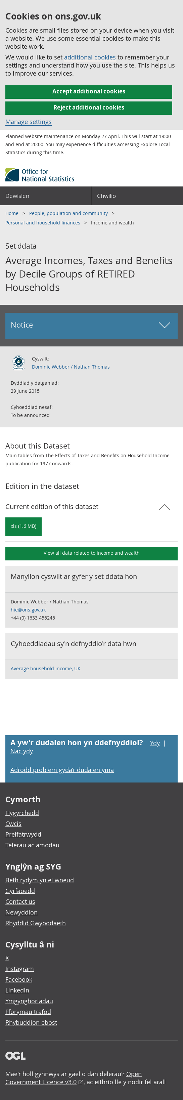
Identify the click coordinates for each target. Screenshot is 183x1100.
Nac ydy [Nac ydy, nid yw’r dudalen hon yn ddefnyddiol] (21, 751)
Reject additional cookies (88, 107)
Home (12, 213)
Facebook (18, 979)
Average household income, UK (46, 668)
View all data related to (92, 553)
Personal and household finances (43, 222)
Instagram (19, 969)
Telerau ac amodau (32, 845)
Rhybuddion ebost (31, 1022)
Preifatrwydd (23, 834)
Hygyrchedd (22, 813)
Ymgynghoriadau (29, 1001)
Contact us (20, 901)
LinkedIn (17, 990)
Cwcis (13, 823)
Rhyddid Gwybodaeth (35, 923)
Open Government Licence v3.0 (73, 1078)
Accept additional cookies (88, 91)
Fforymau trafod (28, 1012)
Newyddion (21, 912)
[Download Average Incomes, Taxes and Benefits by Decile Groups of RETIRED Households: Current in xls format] (23, 526)
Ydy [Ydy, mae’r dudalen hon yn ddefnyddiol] (155, 743)
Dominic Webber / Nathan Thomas (71, 367)
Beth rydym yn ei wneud (39, 880)
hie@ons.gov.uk (28, 609)
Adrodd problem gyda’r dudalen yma (62, 770)
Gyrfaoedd (20, 891)
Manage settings (28, 122)
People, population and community (69, 213)
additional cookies (90, 57)
